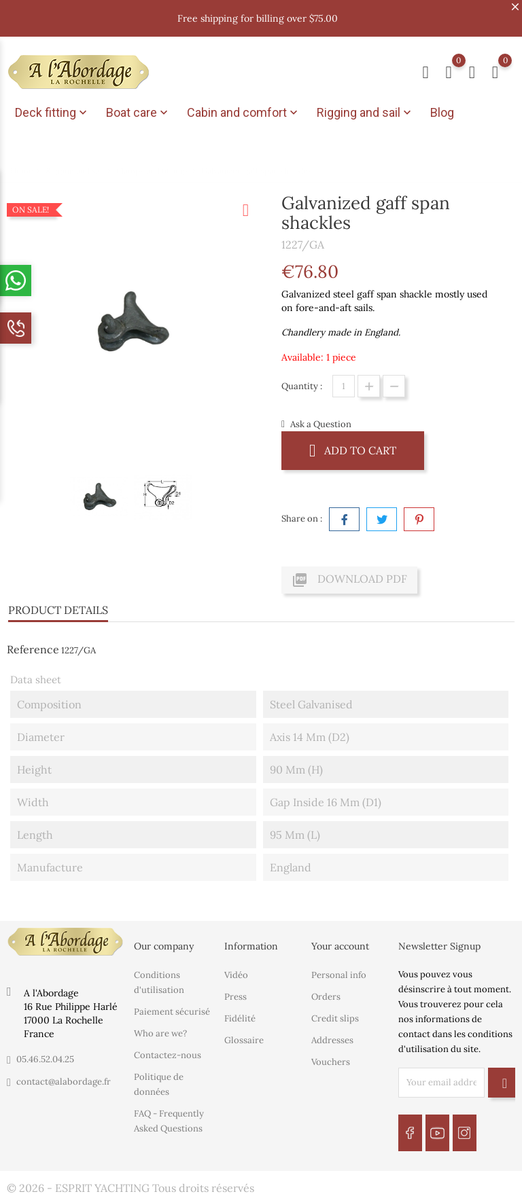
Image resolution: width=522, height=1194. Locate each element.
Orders (326, 991)
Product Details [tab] (58, 605)
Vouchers (330, 1056)
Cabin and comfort (243, 112)
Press (235, 991)
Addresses (332, 1035)
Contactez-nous (167, 1049)
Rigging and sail (365, 112)
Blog (442, 112)
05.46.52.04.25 (45, 1054)
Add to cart (352, 445)
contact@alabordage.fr (63, 1077)
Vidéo (236, 969)
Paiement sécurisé (172, 1006)
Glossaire (244, 1035)
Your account (340, 941)
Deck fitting (52, 112)
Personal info (338, 969)
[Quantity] (343, 381)
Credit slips (335, 1013)
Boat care (138, 112)
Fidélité (240, 1013)
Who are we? (160, 1028)
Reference (33, 644)
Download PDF (349, 575)
